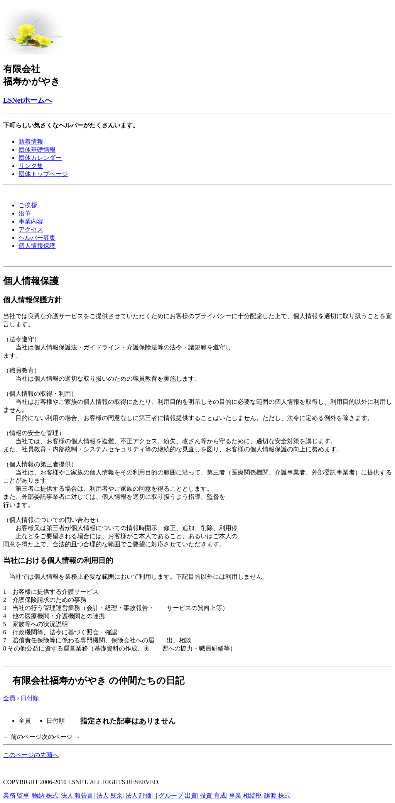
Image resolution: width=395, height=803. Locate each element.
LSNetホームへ (27, 100)
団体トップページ (43, 174)
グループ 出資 (178, 795)
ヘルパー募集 (37, 237)
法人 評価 (138, 795)
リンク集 (31, 166)
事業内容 (31, 221)
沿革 (25, 213)
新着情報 (31, 141)
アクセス (31, 229)
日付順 (29, 698)
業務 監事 (16, 795)
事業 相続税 (245, 795)
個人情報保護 (37, 245)
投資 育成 (213, 795)
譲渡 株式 (277, 795)
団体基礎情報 (37, 149)
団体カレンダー (40, 157)
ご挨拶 (28, 205)
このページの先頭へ (31, 755)
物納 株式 (45, 795)
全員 (9, 698)
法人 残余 (109, 795)
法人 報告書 (77, 795)
